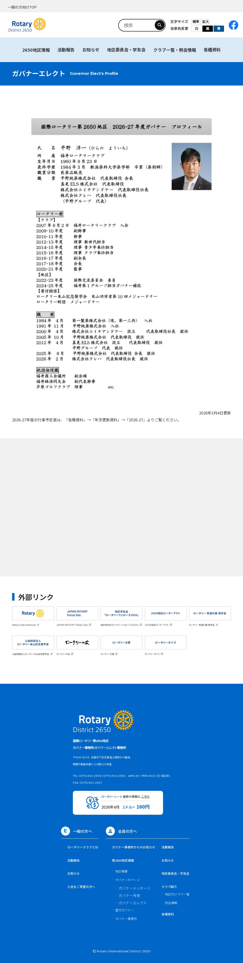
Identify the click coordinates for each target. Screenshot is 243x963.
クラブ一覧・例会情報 (174, 50)
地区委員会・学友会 (126, 49)
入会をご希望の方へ (81, 886)
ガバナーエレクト (133, 902)
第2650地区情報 (123, 860)
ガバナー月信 (129, 895)
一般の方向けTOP (22, 6)
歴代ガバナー (124, 910)
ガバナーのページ (127, 880)
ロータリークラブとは (82, 847)
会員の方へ (127, 831)
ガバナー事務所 (126, 918)
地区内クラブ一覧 (177, 894)
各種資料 (212, 49)
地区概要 (121, 871)
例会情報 (171, 902)
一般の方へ (82, 831)
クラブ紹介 (169, 886)
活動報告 (66, 49)
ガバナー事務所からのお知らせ (133, 847)
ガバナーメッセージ (134, 888)
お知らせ (90, 49)
